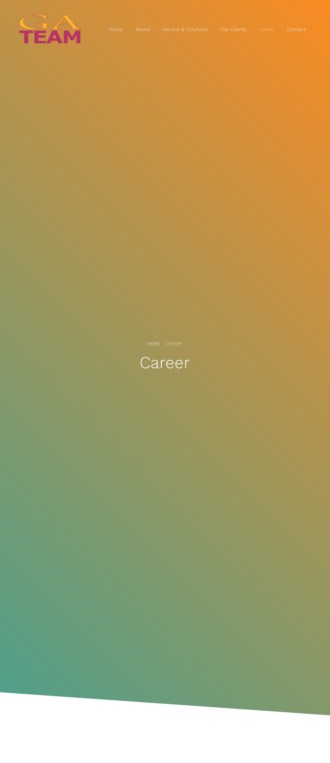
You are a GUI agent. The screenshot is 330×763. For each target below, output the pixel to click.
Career (266, 29)
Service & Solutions (185, 29)
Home (115, 29)
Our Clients (233, 29)
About (143, 29)
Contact (296, 29)
